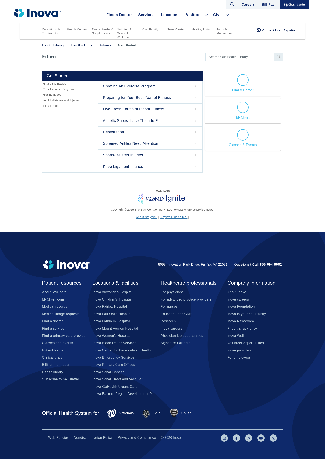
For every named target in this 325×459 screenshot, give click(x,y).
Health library (52, 372)
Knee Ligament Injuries (123, 167)
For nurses (169, 307)
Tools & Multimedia (224, 31)
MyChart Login (294, 4)
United (180, 413)
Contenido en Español (279, 30)
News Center (176, 29)
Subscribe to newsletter (60, 379)
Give (217, 15)
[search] (240, 57)
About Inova (236, 292)
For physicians (172, 292)
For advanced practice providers (186, 300)
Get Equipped (52, 95)
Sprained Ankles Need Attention (131, 144)
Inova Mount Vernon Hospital (115, 329)
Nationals (120, 413)
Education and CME (176, 314)
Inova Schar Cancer (108, 372)
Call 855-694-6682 (267, 265)
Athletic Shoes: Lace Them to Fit (132, 121)
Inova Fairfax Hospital (109, 307)
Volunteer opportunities (245, 343)
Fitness (105, 45)
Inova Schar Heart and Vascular (117, 379)
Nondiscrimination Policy (93, 438)
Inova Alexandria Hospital (112, 292)
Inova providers (239, 350)
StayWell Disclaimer (174, 217)
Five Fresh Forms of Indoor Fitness (134, 109)
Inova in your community (246, 314)
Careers (248, 4)
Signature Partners (175, 343)
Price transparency (242, 329)
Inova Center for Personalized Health (121, 350)
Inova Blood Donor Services (114, 343)
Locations (170, 15)
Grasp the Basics (54, 83)
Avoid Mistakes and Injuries (61, 100)
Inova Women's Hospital (111, 336)
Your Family (150, 29)
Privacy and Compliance (137, 438)
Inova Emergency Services (113, 358)
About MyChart (54, 292)
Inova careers (171, 329)
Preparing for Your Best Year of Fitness (137, 98)
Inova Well (235, 336)
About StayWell (146, 217)
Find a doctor (52, 321)
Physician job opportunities (182, 336)
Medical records (54, 307)
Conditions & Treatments (51, 31)
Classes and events (57, 343)
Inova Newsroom (240, 321)
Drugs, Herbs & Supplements (102, 31)
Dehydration (113, 132)
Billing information (56, 365)
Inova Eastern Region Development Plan (124, 394)
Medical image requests (61, 314)
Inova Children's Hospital (112, 300)
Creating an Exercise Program (129, 86)
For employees (239, 358)
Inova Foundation (241, 307)
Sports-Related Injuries (123, 155)
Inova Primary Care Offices (113, 365)
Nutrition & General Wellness (124, 33)
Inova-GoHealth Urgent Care (115, 387)
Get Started (127, 45)
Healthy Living (202, 29)
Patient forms (52, 350)
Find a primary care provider (64, 336)
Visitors (193, 15)
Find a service (53, 329)
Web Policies (58, 438)
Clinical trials (52, 358)
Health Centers (77, 29)
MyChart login (53, 300)
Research (168, 321)
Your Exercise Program (58, 89)
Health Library (53, 45)
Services (146, 15)
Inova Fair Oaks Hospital (111, 314)
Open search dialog (232, 4)
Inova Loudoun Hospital (111, 321)
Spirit (151, 413)
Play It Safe (50, 106)
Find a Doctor (119, 15)
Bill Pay (268, 4)
